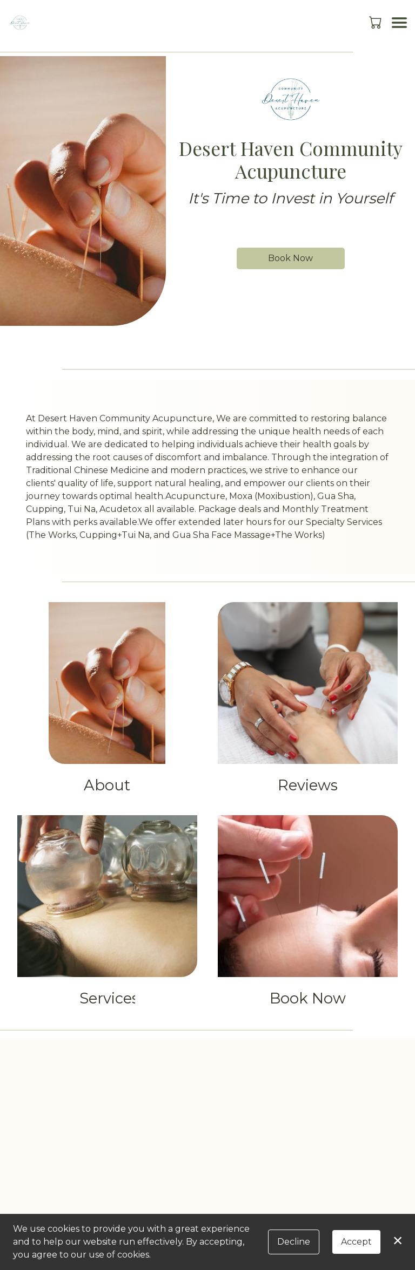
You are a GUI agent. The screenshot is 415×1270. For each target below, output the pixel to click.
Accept (356, 1242)
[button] (376, 22)
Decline (293, 1242)
